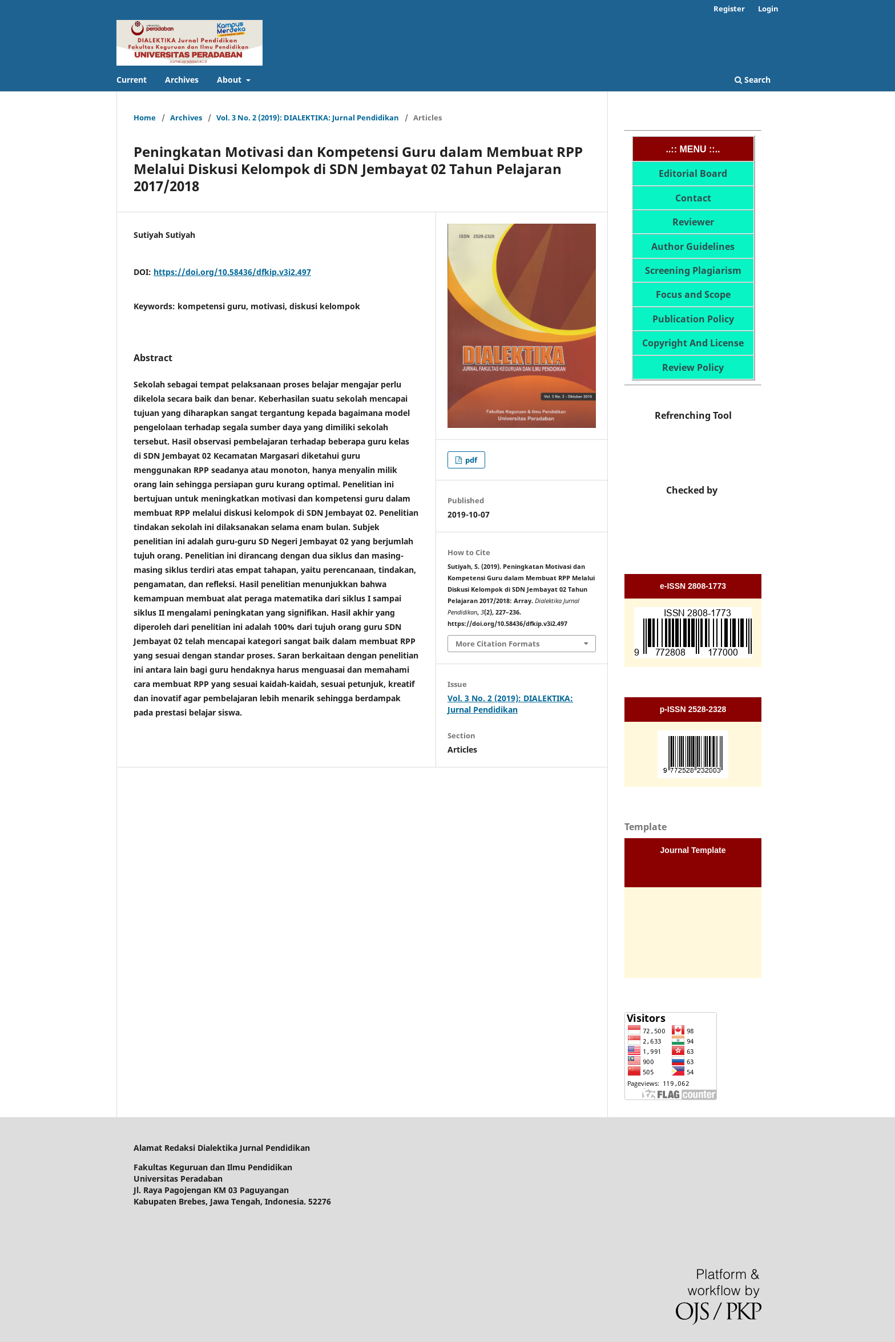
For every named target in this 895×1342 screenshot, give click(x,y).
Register (729, 8)
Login (768, 8)
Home (145, 117)
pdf (470, 460)
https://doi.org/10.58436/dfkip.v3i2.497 (232, 271)
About (230, 79)
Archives (182, 79)
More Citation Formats (497, 643)
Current (131, 79)
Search (753, 79)
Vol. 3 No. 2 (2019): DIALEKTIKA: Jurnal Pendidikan (307, 117)
